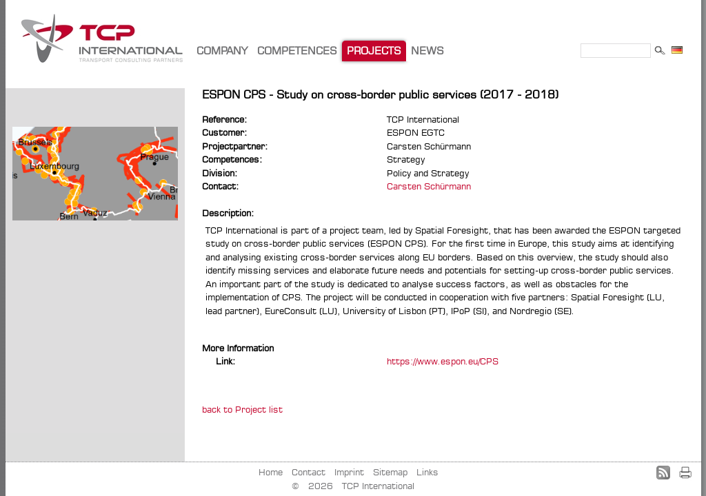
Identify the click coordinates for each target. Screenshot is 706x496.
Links (427, 471)
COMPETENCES (297, 50)
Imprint (349, 471)
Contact (308, 471)
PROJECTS (374, 50)
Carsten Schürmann (429, 186)
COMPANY (222, 50)
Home (271, 471)
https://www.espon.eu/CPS (442, 360)
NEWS (427, 50)
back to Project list (242, 409)
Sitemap (390, 471)
